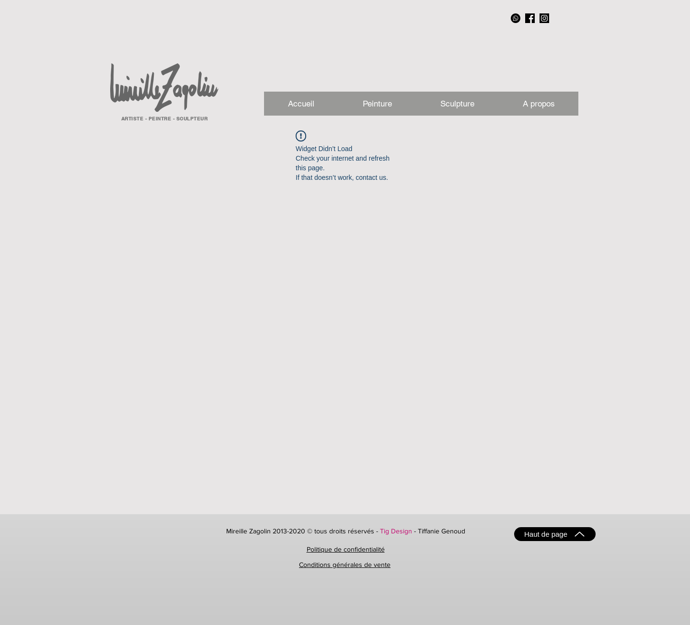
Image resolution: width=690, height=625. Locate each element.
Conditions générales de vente (345, 564)
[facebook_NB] (530, 18)
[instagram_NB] (544, 18)
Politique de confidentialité (346, 549)
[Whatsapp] (515, 18)
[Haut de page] (555, 534)
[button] (538, 104)
